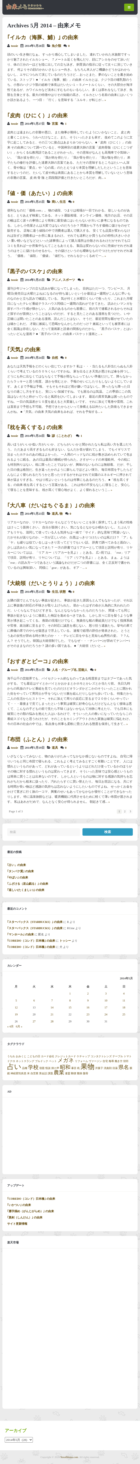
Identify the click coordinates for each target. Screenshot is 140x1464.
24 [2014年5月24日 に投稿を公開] (106, 1014)
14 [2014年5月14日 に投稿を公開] (52, 1007)
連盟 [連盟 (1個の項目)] (67, 1073)
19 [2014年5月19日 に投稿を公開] (16, 1014)
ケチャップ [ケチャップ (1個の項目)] (83, 1056)
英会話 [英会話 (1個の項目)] (43, 1073)
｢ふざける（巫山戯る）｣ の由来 (27, 883)
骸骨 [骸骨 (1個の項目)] (85, 1073)
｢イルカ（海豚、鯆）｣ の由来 (42, 37)
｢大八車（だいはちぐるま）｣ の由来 (51, 505)
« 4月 (10, 1026)
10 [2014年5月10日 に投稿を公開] (106, 1000)
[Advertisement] (70, 1135)
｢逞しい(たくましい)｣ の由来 (25, 890)
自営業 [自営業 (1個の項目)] (34, 1073)
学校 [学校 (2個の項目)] (33, 1067)
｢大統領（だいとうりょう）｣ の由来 (51, 583)
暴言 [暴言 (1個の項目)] (73, 1068)
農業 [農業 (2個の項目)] (59, 1072)
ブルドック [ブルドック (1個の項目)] (41, 1061)
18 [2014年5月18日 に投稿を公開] (123, 1007)
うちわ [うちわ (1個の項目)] (11, 1056)
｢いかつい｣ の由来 (19, 1205)
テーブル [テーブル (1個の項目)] (117, 1056)
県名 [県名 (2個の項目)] (123, 1067)
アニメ (56, 280)
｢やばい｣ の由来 (17, 877)
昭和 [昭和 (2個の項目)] (65, 1067)
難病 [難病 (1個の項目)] (79, 1073)
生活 (62, 202)
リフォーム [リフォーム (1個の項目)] (81, 1061)
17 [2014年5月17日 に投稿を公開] (106, 1007)
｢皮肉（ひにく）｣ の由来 (37, 115)
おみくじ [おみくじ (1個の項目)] (21, 1056)
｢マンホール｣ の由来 (20, 934)
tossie (14, 46)
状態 (62, 591)
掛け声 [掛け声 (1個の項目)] (55, 1068)
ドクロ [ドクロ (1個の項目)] (11, 1061)
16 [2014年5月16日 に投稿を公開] (88, 1007)
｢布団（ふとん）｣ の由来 (37, 739)
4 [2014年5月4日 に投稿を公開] (124, 993)
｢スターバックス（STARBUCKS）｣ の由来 (35, 922)
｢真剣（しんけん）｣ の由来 (24, 1217)
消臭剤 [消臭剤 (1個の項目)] (108, 1068)
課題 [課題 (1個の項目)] (50, 1073)
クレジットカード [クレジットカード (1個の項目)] (65, 1056)
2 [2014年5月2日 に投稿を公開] (88, 993)
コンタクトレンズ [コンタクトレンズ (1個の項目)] (101, 1056)
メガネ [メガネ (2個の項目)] (66, 1060)
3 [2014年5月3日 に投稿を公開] (106, 993)
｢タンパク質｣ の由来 (20, 871)
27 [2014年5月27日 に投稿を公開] (34, 1021)
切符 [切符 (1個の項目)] (125, 1061)
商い (55, 202)
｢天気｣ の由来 (24, 349)
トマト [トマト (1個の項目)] (128, 1056)
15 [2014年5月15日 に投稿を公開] (70, 1007)
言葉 (55, 123)
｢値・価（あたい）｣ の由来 (40, 193)
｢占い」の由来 (16, 865)
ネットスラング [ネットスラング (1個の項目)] (25, 1061)
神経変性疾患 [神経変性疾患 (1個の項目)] (18, 1073)
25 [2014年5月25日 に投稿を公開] (123, 1014)
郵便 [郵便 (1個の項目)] (73, 1073)
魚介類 (56, 46)
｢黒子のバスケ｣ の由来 (35, 271)
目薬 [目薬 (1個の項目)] (115, 1068)
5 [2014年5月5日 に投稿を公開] (16, 1000)
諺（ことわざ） (63, 436)
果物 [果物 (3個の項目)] (87, 1066)
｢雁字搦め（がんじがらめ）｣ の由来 (30, 1211)
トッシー (65, 940)
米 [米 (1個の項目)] (28, 1073)
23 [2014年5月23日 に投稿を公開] (88, 1014)
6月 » (19, 1026)
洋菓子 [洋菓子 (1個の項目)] (99, 1068)
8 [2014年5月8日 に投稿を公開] (70, 1000)
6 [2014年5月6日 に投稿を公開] (34, 1000)
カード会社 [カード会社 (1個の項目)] (47, 1056)
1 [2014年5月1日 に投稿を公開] (70, 993)
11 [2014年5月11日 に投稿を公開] (123, 1000)
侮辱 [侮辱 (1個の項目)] (111, 1061)
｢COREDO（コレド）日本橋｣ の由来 (31, 940)
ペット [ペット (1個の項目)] (53, 1061)
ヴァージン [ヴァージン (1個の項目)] (95, 1061)
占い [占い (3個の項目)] (14, 1066)
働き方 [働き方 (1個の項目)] (118, 1061)
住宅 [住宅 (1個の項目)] (105, 1061)
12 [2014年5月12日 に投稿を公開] (16, 1007)
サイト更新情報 (17, 1223)
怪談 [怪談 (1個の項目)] (48, 1068)
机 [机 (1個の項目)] (78, 1068)
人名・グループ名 (64, 670)
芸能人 (83, 670)
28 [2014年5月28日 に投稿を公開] (52, 1021)
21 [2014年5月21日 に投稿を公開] (52, 1014)
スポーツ (69, 280)
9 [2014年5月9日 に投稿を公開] (88, 1000)
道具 (55, 513)
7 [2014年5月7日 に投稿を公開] (52, 1000)
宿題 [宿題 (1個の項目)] (42, 1068)
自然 (55, 357)
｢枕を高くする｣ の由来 (35, 427)
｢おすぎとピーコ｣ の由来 (37, 661)
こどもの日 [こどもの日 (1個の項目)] (33, 1056)
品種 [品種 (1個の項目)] (24, 1068)
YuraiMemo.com (69, 1457)
